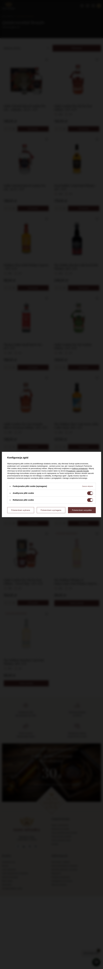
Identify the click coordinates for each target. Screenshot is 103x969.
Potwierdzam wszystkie (82, 510)
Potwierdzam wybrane (20, 510)
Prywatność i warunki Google (77, 471)
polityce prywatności (80, 468)
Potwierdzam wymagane (51, 510)
